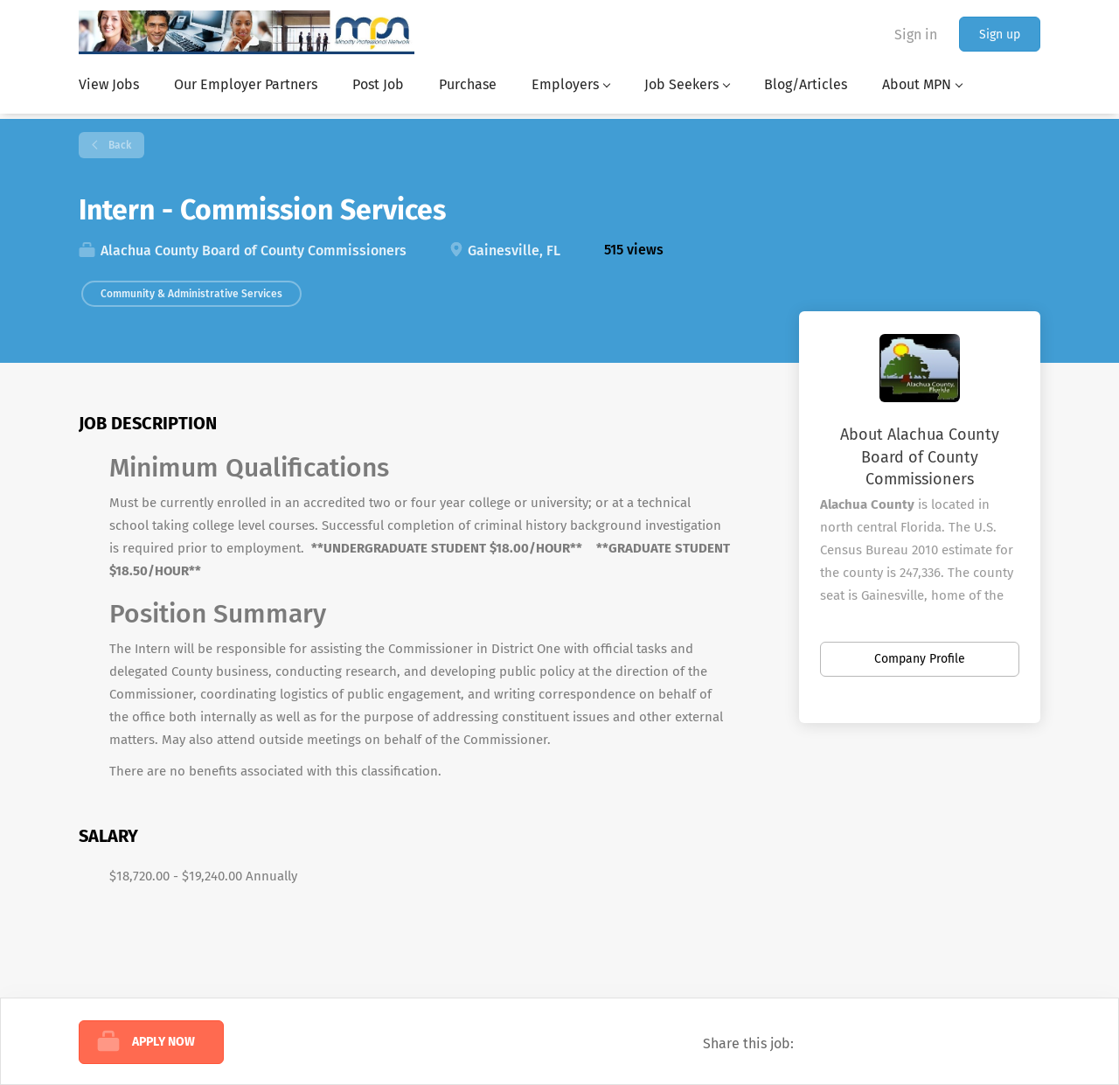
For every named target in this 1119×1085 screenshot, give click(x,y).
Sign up (999, 34)
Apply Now (163, 1041)
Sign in (915, 34)
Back (118, 145)
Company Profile (919, 658)
